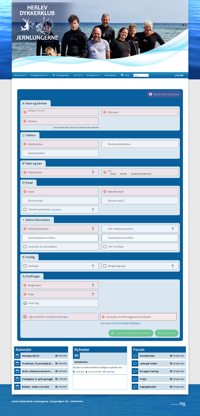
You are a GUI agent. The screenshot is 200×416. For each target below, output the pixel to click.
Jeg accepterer (48, 316)
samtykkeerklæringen (57, 316)
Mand (113, 173)
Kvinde (123, 173)
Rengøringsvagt (116, 266)
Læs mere (56, 209)
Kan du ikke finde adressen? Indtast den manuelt (76, 127)
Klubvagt (33, 266)
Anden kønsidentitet (141, 173)
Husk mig (33, 303)
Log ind (179, 75)
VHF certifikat (116, 246)
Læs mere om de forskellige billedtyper (120, 323)
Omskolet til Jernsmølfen (42, 246)
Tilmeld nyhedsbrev (44, 209)
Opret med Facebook (166, 94)
